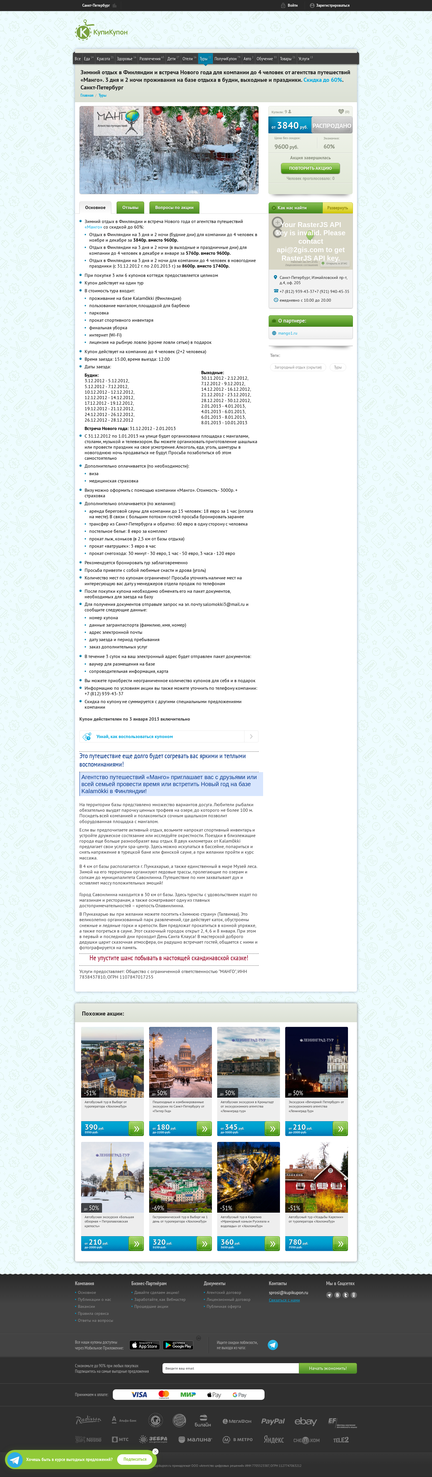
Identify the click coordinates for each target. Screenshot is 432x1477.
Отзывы (130, 207)
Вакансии (86, 1306)
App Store (144, 1345)
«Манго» (93, 227)
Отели (190, 58)
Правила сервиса (93, 1313)
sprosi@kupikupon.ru (288, 1292)
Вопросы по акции (174, 207)
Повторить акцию (310, 168)
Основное (95, 207)
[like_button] (341, 112)
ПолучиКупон (227, 58)
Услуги (306, 58)
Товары (287, 58)
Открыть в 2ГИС (336, 263)
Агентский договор (224, 1292)
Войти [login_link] (293, 5)
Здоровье (126, 58)
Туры (205, 58)
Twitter (345, 1295)
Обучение (267, 58)
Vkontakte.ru (337, 1295)
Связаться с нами (284, 1300)
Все (78, 58)
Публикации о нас (94, 1299)
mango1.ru (287, 333)
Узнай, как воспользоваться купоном (135, 736)
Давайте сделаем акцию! (156, 1292)
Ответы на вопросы (95, 1320)
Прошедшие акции (151, 1306)
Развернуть (337, 208)
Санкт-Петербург (96, 5)
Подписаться (135, 1459)
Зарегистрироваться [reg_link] (333, 5)
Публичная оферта (224, 1306)
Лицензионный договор (229, 1299)
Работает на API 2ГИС (304, 261)
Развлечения (152, 58)
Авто (249, 58)
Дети (173, 58)
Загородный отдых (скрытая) (298, 367)
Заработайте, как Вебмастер (160, 1299)
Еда (89, 58)
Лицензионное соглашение (301, 264)
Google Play (178, 1345)
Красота (105, 58)
